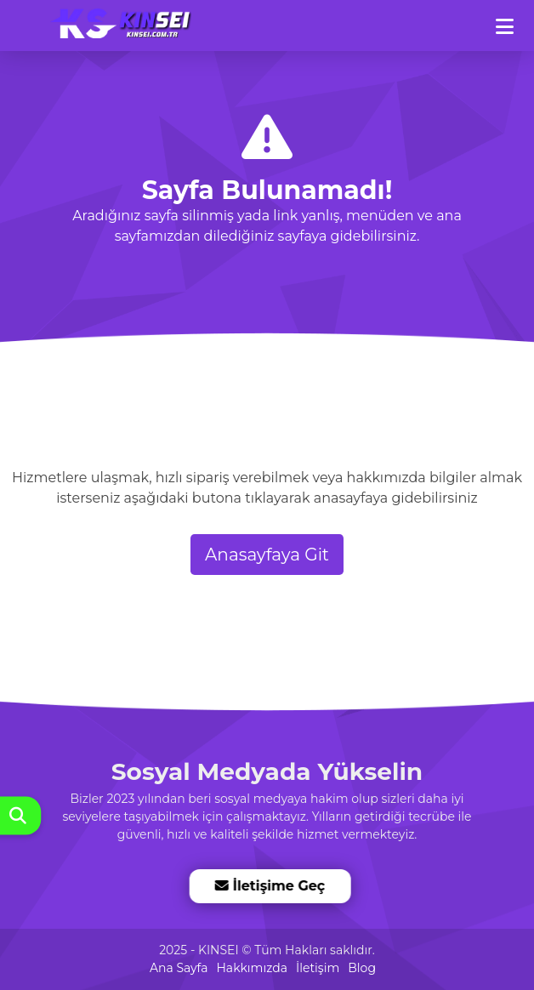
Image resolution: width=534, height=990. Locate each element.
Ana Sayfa (178, 968)
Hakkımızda (251, 968)
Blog (362, 968)
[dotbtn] (512, 19)
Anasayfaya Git (267, 554)
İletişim (317, 968)
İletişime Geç (270, 886)
